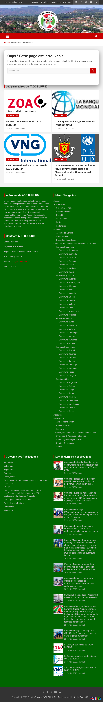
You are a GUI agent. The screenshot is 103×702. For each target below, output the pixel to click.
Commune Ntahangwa (69, 311)
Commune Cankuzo (67, 257)
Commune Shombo (67, 411)
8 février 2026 (60, 179)
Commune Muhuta (67, 304)
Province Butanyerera (65, 347)
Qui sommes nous (64, 208)
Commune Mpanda (67, 293)
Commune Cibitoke (67, 286)
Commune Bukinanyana (69, 282)
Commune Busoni (67, 350)
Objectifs (60, 215)
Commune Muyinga (67, 268)
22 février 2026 (70, 601)
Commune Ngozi (66, 372)
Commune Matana (67, 329)
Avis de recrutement (65, 422)
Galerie (45, 2)
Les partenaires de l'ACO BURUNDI (27, 86)
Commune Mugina (67, 300)
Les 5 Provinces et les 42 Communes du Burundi (75, 243)
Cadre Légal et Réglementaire (69, 439)
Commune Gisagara (67, 261)
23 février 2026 (70, 589)
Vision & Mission (63, 211)
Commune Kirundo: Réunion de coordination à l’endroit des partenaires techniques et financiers (81, 528)
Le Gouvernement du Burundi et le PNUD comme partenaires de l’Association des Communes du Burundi (74, 170)
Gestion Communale (65, 443)
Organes (57, 229)
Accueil (57, 201)
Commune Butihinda (68, 254)
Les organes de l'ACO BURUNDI (17, 499)
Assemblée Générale (65, 233)
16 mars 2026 (70, 558)
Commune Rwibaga (67, 315)
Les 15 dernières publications (73, 456)
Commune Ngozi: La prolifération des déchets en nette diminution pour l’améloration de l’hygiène (79, 481)
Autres (59, 447)
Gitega (7, 487)
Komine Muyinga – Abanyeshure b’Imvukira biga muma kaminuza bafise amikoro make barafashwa (79, 567)
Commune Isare (66, 289)
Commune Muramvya (68, 400)
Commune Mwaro (67, 407)
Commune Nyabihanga (69, 404)
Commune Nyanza (67, 336)
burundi (24, 128)
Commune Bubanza (67, 279)
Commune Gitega (66, 389)
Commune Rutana (67, 343)
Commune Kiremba (67, 357)
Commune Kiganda (67, 397)
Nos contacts (57, 2)
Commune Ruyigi (66, 272)
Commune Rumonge (68, 340)
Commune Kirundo (67, 361)
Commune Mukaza (67, 307)
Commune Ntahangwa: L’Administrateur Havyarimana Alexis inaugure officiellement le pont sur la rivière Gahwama (81, 513)
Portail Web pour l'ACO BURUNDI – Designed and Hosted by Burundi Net (59, 697)
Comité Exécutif (63, 236)
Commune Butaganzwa (69, 250)
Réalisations (61, 219)
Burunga (7, 473)
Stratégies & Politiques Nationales (71, 436)
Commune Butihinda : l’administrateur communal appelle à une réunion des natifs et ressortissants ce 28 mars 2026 (81, 466)
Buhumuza (8, 466)
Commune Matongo (68, 368)
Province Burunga (64, 318)
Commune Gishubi (67, 386)
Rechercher (93, 71)
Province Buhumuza (65, 247)
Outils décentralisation (14, 503)
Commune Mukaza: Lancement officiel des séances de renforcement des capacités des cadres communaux (79, 582)
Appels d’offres (63, 425)
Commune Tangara (67, 375)
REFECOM (36, 2)
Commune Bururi (66, 322)
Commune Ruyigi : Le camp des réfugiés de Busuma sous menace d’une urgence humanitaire (80, 633)
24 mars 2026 (70, 473)
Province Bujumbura (65, 275)
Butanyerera (9, 477)
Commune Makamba (68, 325)
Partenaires (12, 115)
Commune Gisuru (66, 265)
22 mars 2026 (70, 520)
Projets (59, 222)
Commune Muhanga (68, 365)
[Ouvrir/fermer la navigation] (7, 36)
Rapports (60, 429)
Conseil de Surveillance (66, 240)
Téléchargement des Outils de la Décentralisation (75, 432)
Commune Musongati (68, 332)
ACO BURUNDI (60, 204)
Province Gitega (63, 379)
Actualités (58, 415)
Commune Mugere (67, 297)
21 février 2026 (12, 128)
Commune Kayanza (67, 354)
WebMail (68, 2)
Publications (59, 418)
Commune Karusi (66, 393)
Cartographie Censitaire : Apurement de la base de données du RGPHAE (81, 596)
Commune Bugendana (68, 382)
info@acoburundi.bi (20, 261)
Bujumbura (8, 469)
